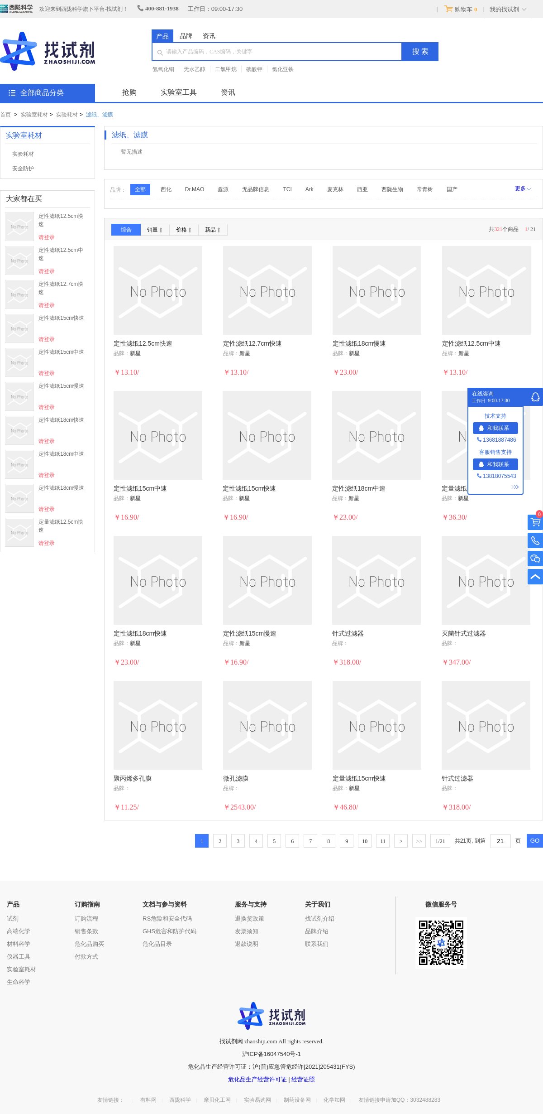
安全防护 (23, 168)
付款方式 (86, 956)
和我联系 (494, 428)
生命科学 (18, 982)
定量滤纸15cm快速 (359, 778)
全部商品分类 (42, 92)
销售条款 (86, 931)
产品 (162, 36)
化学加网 (334, 1100)
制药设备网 (297, 1100)
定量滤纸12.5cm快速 (60, 526)
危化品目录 (157, 943)
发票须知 (246, 931)
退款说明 (246, 943)
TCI (287, 189)
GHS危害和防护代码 (169, 931)
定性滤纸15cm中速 (61, 352)
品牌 (186, 35)
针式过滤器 (348, 633)
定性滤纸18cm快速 (61, 420)
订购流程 (86, 918)
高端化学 (18, 931)
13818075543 (496, 476)
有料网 (148, 1100)
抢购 (129, 92)
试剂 (13, 918)
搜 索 (420, 51)
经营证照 (303, 1079)
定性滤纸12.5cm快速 (60, 220)
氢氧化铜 (163, 69)
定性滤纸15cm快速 (61, 318)
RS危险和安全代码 (167, 918)
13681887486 (496, 440)
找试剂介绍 (319, 918)
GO (535, 840)
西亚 (362, 189)
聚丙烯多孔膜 (133, 778)
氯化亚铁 (283, 69)
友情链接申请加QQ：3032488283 (399, 1100)
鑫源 (223, 189)
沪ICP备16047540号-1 (271, 1054)
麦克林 (335, 189)
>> (419, 841)
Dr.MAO (195, 189)
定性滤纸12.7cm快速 (60, 288)
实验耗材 (67, 114)
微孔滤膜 (235, 778)
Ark (309, 189)
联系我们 (317, 943)
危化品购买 (89, 943)
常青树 (425, 189)
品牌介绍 (317, 931)
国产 (452, 189)
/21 (440, 841)
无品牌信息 (255, 189)
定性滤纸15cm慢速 (61, 386)
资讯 (209, 35)
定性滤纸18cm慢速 (61, 488)
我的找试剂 (504, 9)
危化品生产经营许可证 (257, 1079)
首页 (5, 114)
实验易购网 (257, 1100)
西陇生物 (392, 189)
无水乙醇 (194, 69)
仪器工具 (18, 956)
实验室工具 (179, 92)
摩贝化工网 (217, 1100)
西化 (166, 189)
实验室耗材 (34, 114)
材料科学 (18, 943)
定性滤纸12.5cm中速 (60, 254)
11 (383, 841)
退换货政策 (249, 918)
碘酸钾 (254, 69)
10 (364, 841)
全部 (140, 189)
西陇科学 (180, 1100)
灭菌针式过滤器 (464, 633)
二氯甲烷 (226, 69)
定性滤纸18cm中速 (61, 454)
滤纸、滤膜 (99, 114)
